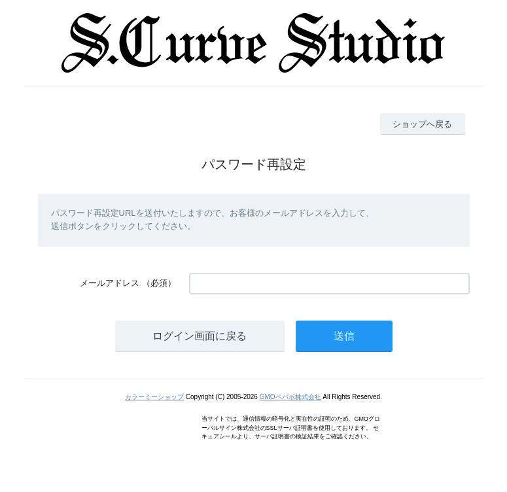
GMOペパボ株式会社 (290, 396)
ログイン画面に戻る (199, 336)
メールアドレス (109, 283)
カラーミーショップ (154, 396)
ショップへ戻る (422, 124)
